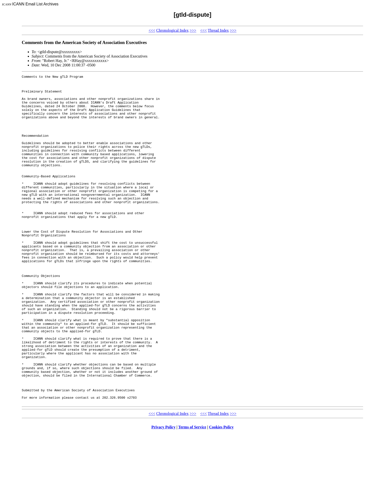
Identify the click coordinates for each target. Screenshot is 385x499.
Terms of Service (192, 493)
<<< (152, 30)
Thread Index (218, 30)
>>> (193, 30)
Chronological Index (172, 30)
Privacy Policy (163, 493)
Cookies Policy (221, 493)
